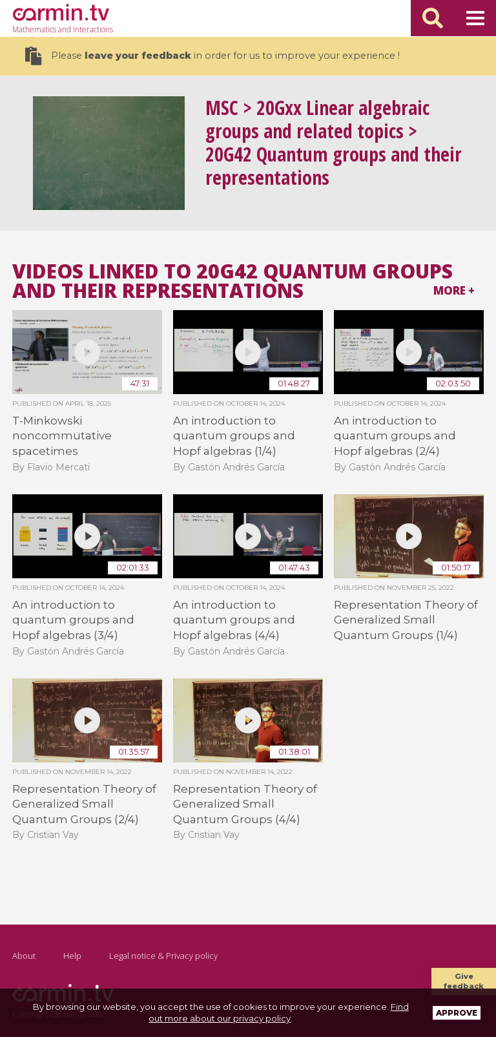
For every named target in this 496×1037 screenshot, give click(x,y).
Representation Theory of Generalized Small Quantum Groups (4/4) (245, 804)
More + (454, 290)
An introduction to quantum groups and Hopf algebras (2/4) (395, 435)
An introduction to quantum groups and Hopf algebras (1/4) (234, 435)
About (24, 955)
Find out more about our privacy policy (279, 1012)
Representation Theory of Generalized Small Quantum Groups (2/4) (84, 804)
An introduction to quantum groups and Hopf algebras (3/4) (73, 620)
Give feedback (464, 981)
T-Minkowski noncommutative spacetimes (62, 435)
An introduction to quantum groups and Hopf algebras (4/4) (234, 620)
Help (72, 955)
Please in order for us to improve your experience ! (212, 56)
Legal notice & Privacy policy (163, 955)
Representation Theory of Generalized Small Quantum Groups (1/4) (406, 620)
